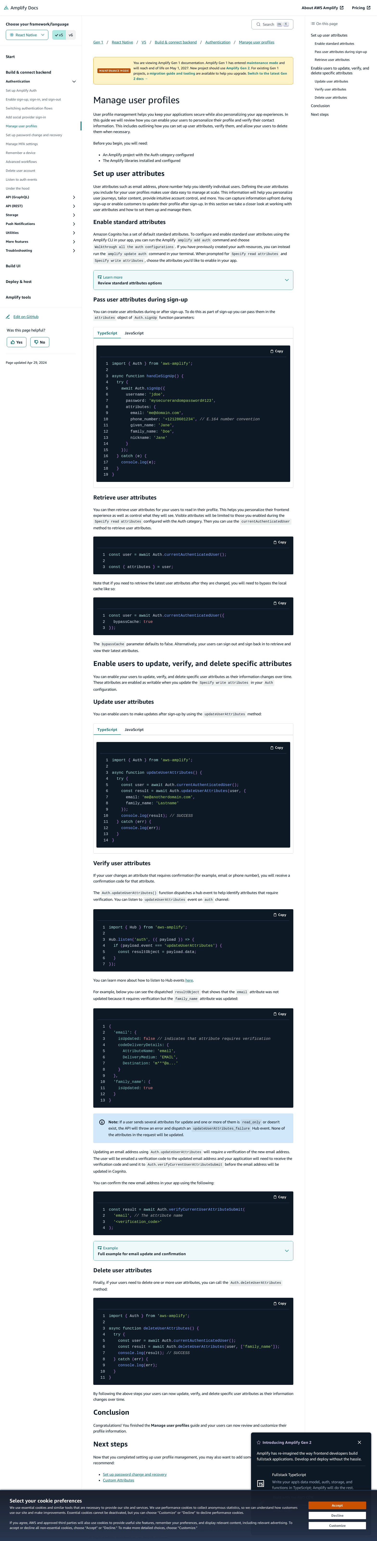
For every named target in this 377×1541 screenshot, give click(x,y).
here (189, 974)
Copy (278, 349)
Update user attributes (123, 697)
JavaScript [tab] (134, 330)
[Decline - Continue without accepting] (337, 1515)
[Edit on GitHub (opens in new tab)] (22, 317)
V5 (144, 42)
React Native (27, 34)
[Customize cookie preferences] (337, 1525)
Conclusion (111, 1404)
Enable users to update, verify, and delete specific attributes (192, 660)
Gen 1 (98, 42)
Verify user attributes (122, 858)
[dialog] (188, 1515)
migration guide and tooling (172, 73)
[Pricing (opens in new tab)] (361, 7)
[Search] (272, 24)
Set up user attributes (128, 173)
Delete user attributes (122, 1262)
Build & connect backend (176, 42)
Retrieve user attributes (125, 495)
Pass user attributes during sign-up (140, 297)
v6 (71, 34)
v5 (59, 34)
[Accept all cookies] (337, 1505)
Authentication (217, 42)
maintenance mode (262, 63)
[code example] (193, 417)
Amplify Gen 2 (238, 68)
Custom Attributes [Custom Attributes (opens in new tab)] (118, 1472)
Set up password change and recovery (135, 1466)
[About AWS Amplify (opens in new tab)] (322, 7)
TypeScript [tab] (107, 330)
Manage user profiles (256, 42)
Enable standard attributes (129, 221)
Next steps (110, 1436)
